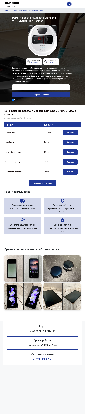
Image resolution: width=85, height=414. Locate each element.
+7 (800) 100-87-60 (42, 359)
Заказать (70, 132)
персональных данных (61, 100)
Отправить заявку (41, 94)
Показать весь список (42, 183)
